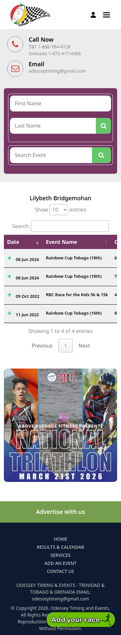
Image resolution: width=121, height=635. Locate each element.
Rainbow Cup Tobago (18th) (74, 258)
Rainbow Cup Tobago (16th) (74, 313)
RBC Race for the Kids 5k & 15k (77, 294)
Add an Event (61, 563)
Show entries (60, 209)
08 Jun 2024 (27, 259)
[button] (106, 14)
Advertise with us (60, 511)
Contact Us (60, 571)
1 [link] (65, 345)
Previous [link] (42, 345)
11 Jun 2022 (27, 315)
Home (60, 539)
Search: (60, 226)
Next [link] (84, 345)
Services (60, 555)
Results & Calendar (60, 547)
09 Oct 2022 (27, 296)
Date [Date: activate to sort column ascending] (13, 241)
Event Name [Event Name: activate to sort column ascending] (61, 241)
